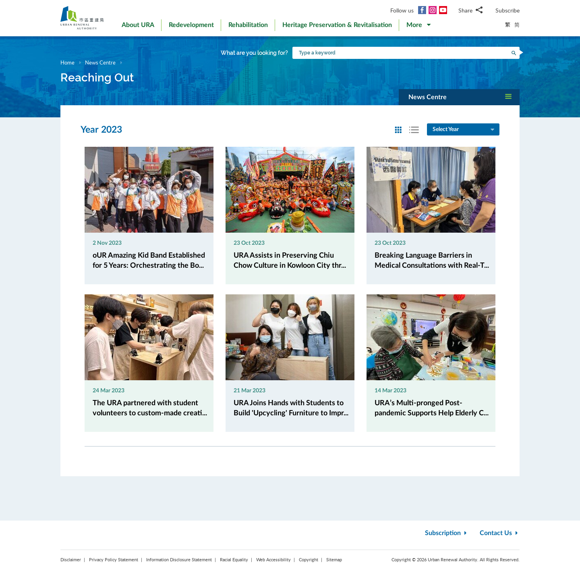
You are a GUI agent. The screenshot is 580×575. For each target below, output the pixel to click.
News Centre (100, 62)
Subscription (446, 533)
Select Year (464, 130)
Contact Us (500, 533)
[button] (418, 26)
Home (67, 62)
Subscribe (507, 10)
